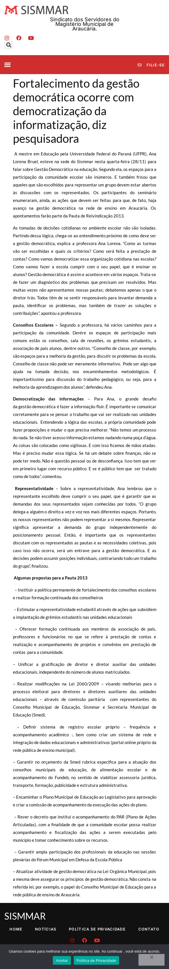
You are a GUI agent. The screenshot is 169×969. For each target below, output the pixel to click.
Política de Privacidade (97, 929)
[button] (8, 45)
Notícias (45, 929)
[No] (151, 960)
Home (15, 929)
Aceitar (62, 960)
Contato (149, 929)
